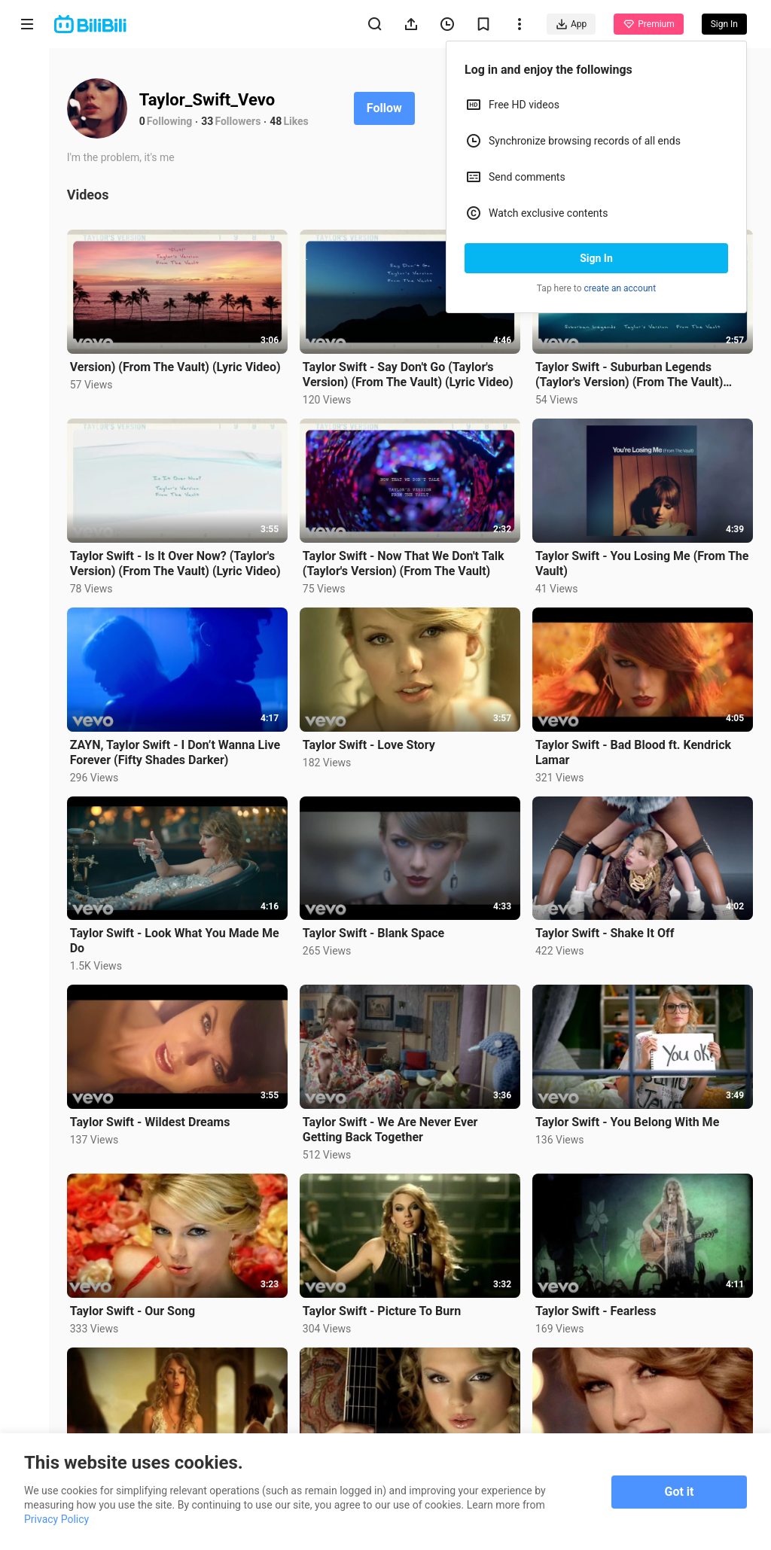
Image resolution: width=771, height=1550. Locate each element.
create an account (620, 288)
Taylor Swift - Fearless (597, 1305)
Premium (648, 24)
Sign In (596, 258)
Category (27, 317)
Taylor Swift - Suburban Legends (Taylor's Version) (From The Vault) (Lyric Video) (630, 373)
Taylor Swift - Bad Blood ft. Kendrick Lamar (635, 748)
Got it (679, 1492)
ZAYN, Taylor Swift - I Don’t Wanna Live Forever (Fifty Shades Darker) (180, 748)
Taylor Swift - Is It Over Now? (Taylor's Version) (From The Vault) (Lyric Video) (180, 561)
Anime (27, 133)
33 (213, 121)
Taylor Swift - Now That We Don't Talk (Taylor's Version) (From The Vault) (407, 561)
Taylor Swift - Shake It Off (606, 929)
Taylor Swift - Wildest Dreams (155, 1117)
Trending (27, 260)
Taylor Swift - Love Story (372, 742)
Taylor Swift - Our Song (137, 1305)
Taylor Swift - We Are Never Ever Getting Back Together (394, 1124)
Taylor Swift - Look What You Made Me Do (180, 937)
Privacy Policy (56, 1519)
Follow (389, 108)
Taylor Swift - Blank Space (377, 929)
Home (27, 76)
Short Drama (27, 197)
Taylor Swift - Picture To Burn (385, 1305)
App (571, 24)
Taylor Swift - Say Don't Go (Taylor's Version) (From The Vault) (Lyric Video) (411, 373)
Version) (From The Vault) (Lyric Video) (180, 365)
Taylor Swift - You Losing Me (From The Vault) (632, 561)
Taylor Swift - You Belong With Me (629, 1117)
